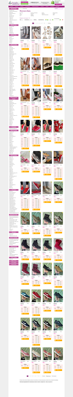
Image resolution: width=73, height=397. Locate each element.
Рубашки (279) (11, 114)
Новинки (21, 6)
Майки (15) (10, 166)
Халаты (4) (10, 120)
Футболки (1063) (11, 119)
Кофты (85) (10, 162)
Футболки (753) (11, 151)
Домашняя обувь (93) (12, 13)
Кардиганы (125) (11, 60)
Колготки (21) (11, 62)
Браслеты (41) (11, 233)
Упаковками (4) (11, 95)
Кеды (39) (10, 27)
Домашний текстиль (13, 214)
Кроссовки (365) (11, 26)
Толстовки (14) (11, 177)
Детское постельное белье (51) (13, 216)
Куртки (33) (11, 161)
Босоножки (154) (11, 10)
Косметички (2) (11, 195)
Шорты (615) (11, 91)
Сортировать (27, 19)
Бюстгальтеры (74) (12, 48)
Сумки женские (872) (12, 204)
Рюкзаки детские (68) (12, 203)
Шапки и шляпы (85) (12, 89)
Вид (20, 19)
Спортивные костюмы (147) (13, 115)
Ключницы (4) (11, 196)
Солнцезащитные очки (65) (13, 208)
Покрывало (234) (11, 222)
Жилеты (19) (11, 104)
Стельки (21, 14)
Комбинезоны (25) (12, 164)
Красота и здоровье (13, 237)
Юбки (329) (11, 93)
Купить (36, 54)
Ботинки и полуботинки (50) (13, 11)
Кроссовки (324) (11, 15)
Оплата (47, 6)
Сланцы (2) (10, 39)
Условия (42, 6)
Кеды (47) (10, 14)
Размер (35, 19)
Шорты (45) (11, 183)
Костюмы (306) (11, 163)
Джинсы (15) (11, 137)
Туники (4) (10, 178)
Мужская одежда (14, 130)
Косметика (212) (11, 241)
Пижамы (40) (11, 169)
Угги (20, 15)
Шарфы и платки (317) (12, 90)
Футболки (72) (11, 179)
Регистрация (25, 0)
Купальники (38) (11, 65)
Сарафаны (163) (11, 79)
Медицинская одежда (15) (13, 128)
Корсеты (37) (11, 64)
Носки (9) (10, 167)
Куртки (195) (11, 58)
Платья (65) (11, 168)
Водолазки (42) (11, 102)
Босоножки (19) (11, 36)
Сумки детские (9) (11, 206)
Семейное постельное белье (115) (13, 227)
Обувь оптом (13, 260)
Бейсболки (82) (11, 51)
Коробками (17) (11, 23)
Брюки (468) (11, 49)
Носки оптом (13, 264)
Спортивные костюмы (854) (13, 76)
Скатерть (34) (11, 229)
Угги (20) (10, 22)
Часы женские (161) (12, 210)
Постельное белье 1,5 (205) (13, 219)
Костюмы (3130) (11, 59)
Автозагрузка (54, 376)
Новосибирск (45, 3)
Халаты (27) (11, 88)
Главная (11, 6)
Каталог (16, 6)
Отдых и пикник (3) (12, 252)
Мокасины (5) (11, 28)
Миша (50, 102)
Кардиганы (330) (11, 105)
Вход (22, 0)
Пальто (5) (10, 74)
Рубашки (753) (11, 75)
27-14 (28, 40)
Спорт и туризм (14, 257)
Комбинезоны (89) (12, 63)
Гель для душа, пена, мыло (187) (14, 239)
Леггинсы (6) (11, 165)
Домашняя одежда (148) (12, 103)
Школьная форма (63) (12, 184)
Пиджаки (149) (11, 73)
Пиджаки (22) (11, 113)
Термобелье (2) (11, 80)
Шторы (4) (10, 230)
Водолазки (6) (11, 135)
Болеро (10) (11, 50)
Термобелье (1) (11, 150)
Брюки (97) (10, 101)
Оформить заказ (58, 4)
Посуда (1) (10, 253)
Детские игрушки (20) (12, 192)
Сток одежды (13, 262)
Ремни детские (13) (12, 202)
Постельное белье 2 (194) (13, 220)
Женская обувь (13, 8)
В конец (49, 23)
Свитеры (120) (11, 77)
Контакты (57, 6)
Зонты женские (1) (12, 193)
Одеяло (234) (11, 218)
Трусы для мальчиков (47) (13, 176)
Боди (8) (10, 46)
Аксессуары (14, 189)
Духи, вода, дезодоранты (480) (13, 240)
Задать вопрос (24, 2)
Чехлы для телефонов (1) (13, 209)
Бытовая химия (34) (12, 255)
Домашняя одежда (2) (12, 136)
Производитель (41, 19)
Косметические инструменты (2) (14, 242)
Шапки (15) (10, 181)
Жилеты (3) (11, 138)
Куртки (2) (10, 140)
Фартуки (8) (11, 180)
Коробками (32, 15)
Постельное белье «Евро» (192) (13, 221)
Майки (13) (10, 142)
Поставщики (27, 6)
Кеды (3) (10, 37)
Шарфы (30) (11, 182)
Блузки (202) (11, 100)
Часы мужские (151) (12, 211)
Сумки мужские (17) (12, 205)
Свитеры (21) (11, 116)
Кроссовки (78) (11, 38)
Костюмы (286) (11, 141)
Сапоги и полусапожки (45, 14)
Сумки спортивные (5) (12, 207)
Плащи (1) (10, 94)
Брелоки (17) (11, 191)
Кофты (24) (10, 139)
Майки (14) (10, 111)
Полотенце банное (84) (12, 223)
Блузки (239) (11, 47)
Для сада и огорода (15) (12, 250)
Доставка (52, 6)
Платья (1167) (11, 112)
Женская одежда (14, 44)
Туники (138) (11, 117)
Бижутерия (14, 232)
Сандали (32, 14)
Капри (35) (10, 61)
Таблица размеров (35, 6)
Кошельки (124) (11, 194)
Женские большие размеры (13, 98)
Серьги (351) (11, 234)
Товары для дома (14, 246)
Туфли (53, 14)
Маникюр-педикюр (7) (12, 243)
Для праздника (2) (11, 251)
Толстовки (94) (11, 118)
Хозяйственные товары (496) (13, 254)
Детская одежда (14, 155)
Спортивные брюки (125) (13, 78)
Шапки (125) (11, 153)
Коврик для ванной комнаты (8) (13, 217)
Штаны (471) (11, 92)
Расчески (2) (11, 244)
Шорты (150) (11, 152)
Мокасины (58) (11, 16)
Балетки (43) (11, 12)
